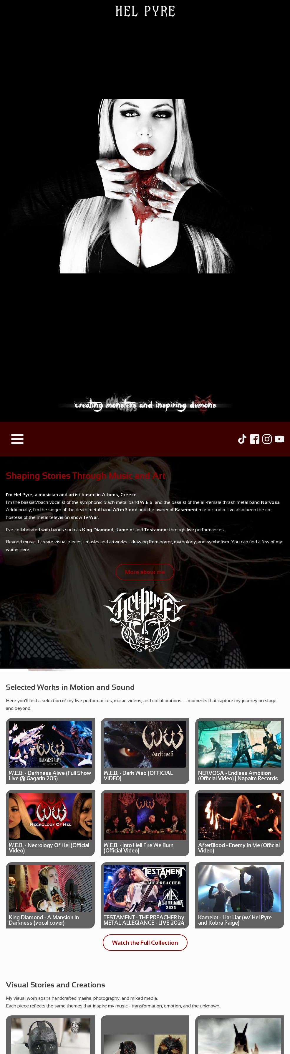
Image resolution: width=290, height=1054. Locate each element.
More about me (145, 572)
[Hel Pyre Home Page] (145, 211)
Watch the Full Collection (145, 942)
